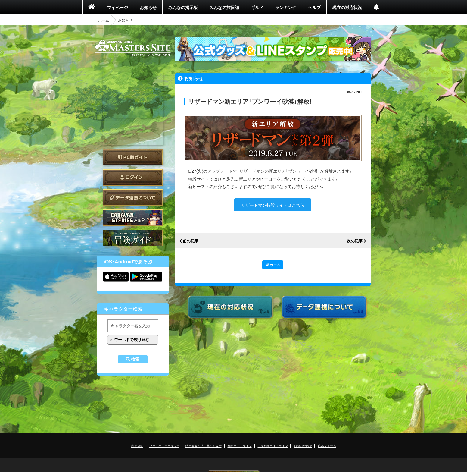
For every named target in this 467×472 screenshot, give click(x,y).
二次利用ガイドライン (273, 445)
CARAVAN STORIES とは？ (133, 217)
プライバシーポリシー (164, 445)
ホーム (103, 20)
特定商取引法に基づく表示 (203, 445)
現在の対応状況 (347, 7)
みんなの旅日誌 (224, 7)
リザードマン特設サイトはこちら (272, 205)
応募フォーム (327, 445)
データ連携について (133, 197)
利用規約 (137, 445)
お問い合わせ (303, 445)
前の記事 (190, 241)
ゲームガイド (133, 238)
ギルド (257, 7)
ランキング (285, 7)
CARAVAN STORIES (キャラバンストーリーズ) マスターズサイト (133, 47)
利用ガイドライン (240, 445)
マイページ (117, 7)
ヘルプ (314, 7)
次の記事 (355, 241)
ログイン (133, 177)
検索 (135, 359)
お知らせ (148, 7)
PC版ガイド (133, 157)
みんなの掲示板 (183, 7)
